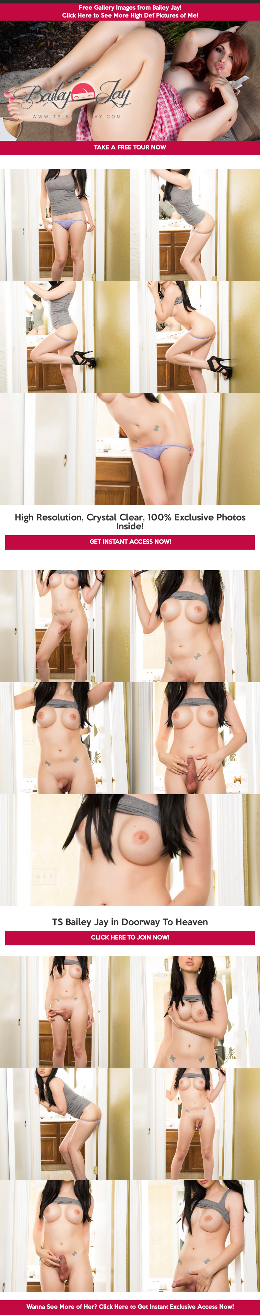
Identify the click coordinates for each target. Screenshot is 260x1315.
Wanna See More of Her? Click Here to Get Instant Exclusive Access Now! (130, 1307)
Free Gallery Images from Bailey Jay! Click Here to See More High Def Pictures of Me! (130, 12)
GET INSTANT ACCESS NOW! (130, 542)
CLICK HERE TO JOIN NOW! (130, 938)
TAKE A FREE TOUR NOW (130, 147)
